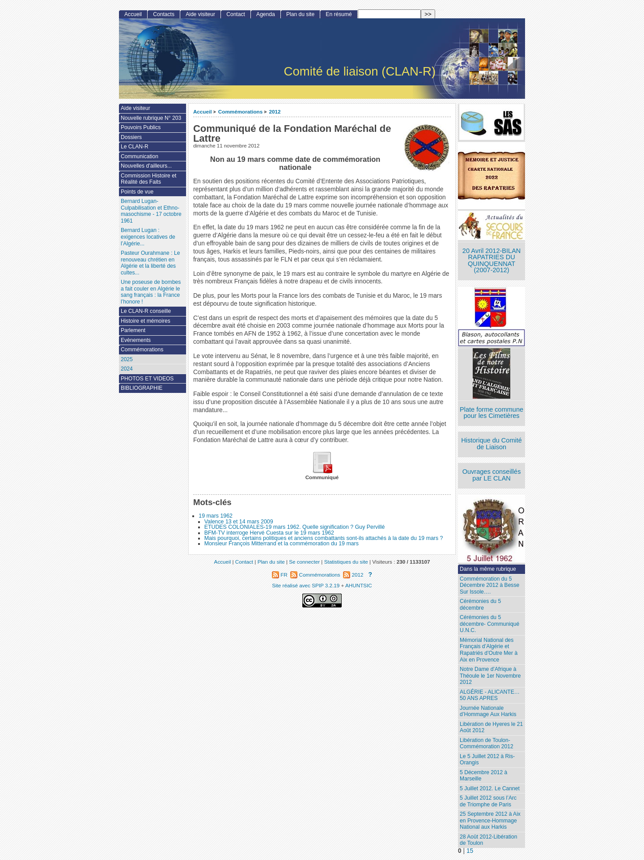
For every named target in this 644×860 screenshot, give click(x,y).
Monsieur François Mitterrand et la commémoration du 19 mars (281, 543)
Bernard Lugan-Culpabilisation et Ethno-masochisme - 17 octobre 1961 (151, 211)
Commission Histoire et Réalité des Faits (148, 179)
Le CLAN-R (134, 146)
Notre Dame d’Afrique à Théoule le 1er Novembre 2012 (490, 675)
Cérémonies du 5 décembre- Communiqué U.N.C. (489, 623)
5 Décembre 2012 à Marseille (483, 775)
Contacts (163, 14)
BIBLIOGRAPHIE (141, 388)
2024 (127, 369)
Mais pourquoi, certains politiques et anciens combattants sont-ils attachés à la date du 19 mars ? (323, 538)
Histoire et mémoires (145, 321)
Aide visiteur (200, 14)
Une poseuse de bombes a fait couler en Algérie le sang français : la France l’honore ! (151, 292)
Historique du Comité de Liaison (491, 443)
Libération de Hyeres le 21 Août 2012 (491, 727)
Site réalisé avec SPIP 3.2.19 (305, 585)
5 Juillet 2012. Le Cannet (490, 788)
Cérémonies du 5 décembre (480, 604)
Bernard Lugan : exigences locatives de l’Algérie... (148, 236)
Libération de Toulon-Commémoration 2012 (486, 743)
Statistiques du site (346, 562)
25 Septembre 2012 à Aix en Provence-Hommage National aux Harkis (490, 820)
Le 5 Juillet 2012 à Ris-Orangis (487, 759)
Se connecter (304, 562)
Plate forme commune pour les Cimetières (491, 412)
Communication (139, 156)
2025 (127, 359)
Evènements (136, 340)
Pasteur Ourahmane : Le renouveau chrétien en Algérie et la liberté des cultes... (150, 263)
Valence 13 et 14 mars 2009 (238, 522)
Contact (235, 14)
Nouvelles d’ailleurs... (146, 166)
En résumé (339, 14)
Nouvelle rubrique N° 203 (151, 118)
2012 (275, 111)
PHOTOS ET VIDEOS (147, 378)
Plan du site (300, 14)
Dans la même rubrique (488, 569)
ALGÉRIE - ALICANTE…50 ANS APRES (490, 695)
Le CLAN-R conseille (146, 311)
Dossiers (131, 137)
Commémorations (240, 111)
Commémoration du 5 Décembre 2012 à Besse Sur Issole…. (489, 585)
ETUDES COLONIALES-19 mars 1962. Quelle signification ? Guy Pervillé (294, 527)
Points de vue (137, 192)
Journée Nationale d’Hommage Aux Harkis (488, 711)
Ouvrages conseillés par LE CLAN (491, 474)
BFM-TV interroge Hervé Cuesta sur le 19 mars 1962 (269, 533)
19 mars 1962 (216, 516)
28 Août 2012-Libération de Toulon (488, 840)
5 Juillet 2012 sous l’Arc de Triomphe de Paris (488, 801)
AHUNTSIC (358, 585)
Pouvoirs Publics (141, 127)
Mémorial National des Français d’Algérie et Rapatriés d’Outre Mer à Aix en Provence (488, 650)
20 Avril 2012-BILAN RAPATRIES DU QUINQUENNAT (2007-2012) (491, 261)
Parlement (133, 330)
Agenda (265, 14)
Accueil (202, 111)
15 (469, 850)
